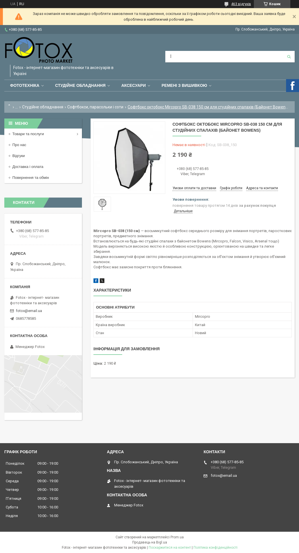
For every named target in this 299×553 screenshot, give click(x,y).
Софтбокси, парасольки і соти (95, 107)
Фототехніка (24, 85)
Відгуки (18, 156)
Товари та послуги (28, 134)
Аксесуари (133, 85)
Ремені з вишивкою (184, 85)
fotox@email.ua (29, 311)
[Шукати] (289, 56)
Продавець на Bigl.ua (149, 542)
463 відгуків (241, 4)
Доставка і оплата (27, 166)
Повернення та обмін (30, 177)
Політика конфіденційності (215, 548)
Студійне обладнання (80, 85)
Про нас (19, 145)
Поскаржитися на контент (170, 548)
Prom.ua (177, 537)
